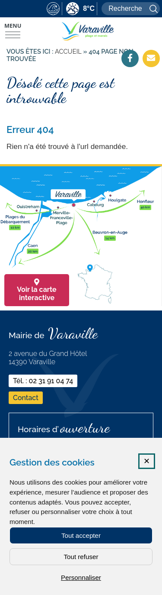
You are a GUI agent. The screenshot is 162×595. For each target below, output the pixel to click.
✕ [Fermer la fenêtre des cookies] (146, 461)
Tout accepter (81, 535)
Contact (25, 398)
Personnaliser (81, 577)
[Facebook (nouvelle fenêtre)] (130, 58)
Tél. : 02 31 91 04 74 (43, 381)
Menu (12, 25)
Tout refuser (81, 556)
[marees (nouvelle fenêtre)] (53, 9)
